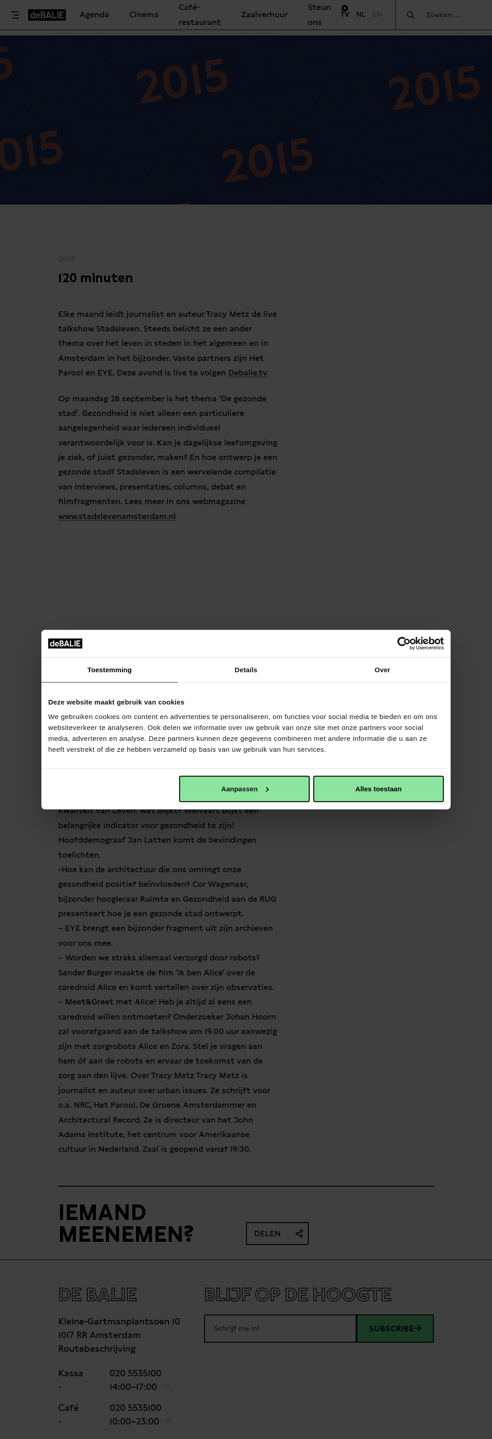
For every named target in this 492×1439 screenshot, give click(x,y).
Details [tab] (246, 670)
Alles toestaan (379, 788)
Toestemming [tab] (109, 670)
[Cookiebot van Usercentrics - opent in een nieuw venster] (404, 643)
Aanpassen (245, 788)
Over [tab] (383, 670)
